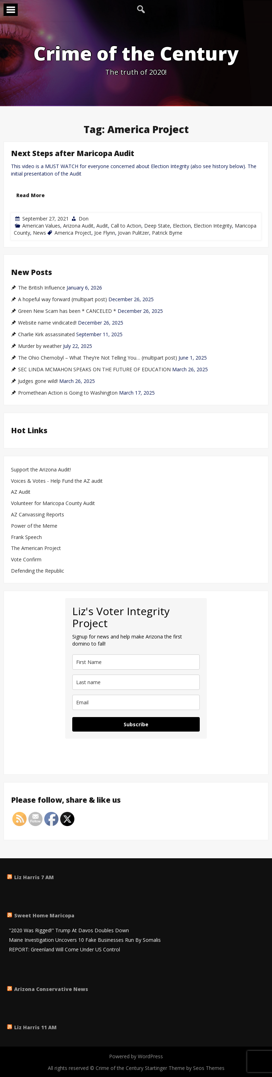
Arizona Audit (78, 225)
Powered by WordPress (136, 1056)
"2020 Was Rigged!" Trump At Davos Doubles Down (69, 931)
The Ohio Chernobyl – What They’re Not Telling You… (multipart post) (97, 358)
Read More (30, 195)
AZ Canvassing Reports (37, 515)
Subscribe (136, 724)
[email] (136, 702)
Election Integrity (213, 225)
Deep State (157, 225)
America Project (73, 232)
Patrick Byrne (167, 232)
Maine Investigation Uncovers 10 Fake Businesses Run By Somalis (85, 940)
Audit (102, 225)
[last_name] (136, 682)
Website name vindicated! (47, 323)
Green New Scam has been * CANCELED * (67, 311)
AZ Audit (20, 492)
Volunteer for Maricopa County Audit (53, 503)
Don (84, 218)
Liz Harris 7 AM (34, 877)
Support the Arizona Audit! (41, 470)
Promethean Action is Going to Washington (68, 393)
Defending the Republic (37, 571)
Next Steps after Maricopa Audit (72, 153)
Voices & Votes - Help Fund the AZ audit (57, 481)
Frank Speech (26, 537)
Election (182, 225)
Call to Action (126, 225)
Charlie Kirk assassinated (46, 334)
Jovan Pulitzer (133, 232)
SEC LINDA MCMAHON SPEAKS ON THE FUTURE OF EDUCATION (94, 369)
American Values (41, 225)
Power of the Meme (34, 526)
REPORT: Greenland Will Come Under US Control (64, 950)
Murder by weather (40, 346)
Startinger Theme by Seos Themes (185, 1068)
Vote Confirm (26, 560)
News (39, 232)
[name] (136, 662)
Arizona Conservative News (51, 989)
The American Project (36, 548)
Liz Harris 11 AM (35, 1027)
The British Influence (41, 288)
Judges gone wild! (38, 381)
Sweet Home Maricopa (44, 915)
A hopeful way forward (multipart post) (62, 299)
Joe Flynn (104, 232)
